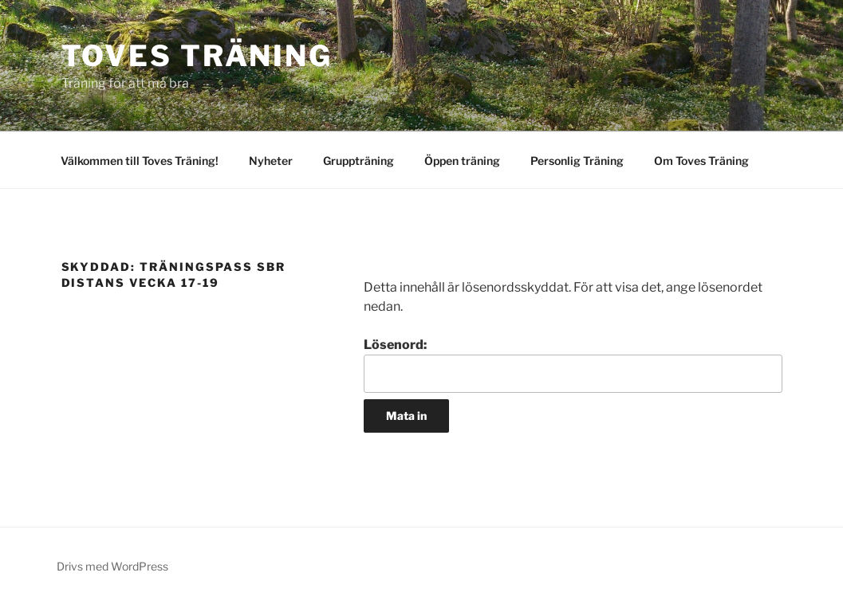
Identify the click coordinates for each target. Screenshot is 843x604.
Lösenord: (573, 365)
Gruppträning (358, 160)
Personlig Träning (577, 160)
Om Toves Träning (701, 160)
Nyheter (271, 160)
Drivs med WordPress (112, 566)
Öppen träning (462, 160)
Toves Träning (197, 55)
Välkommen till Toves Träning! (140, 160)
